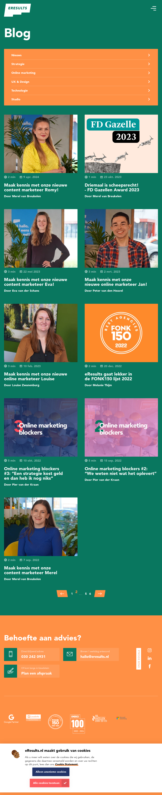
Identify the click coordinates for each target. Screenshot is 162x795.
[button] (153, 8)
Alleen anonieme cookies (51, 771)
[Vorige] (62, 593)
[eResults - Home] (17, 10)
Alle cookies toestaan (46, 783)
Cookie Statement (66, 764)
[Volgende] (100, 593)
